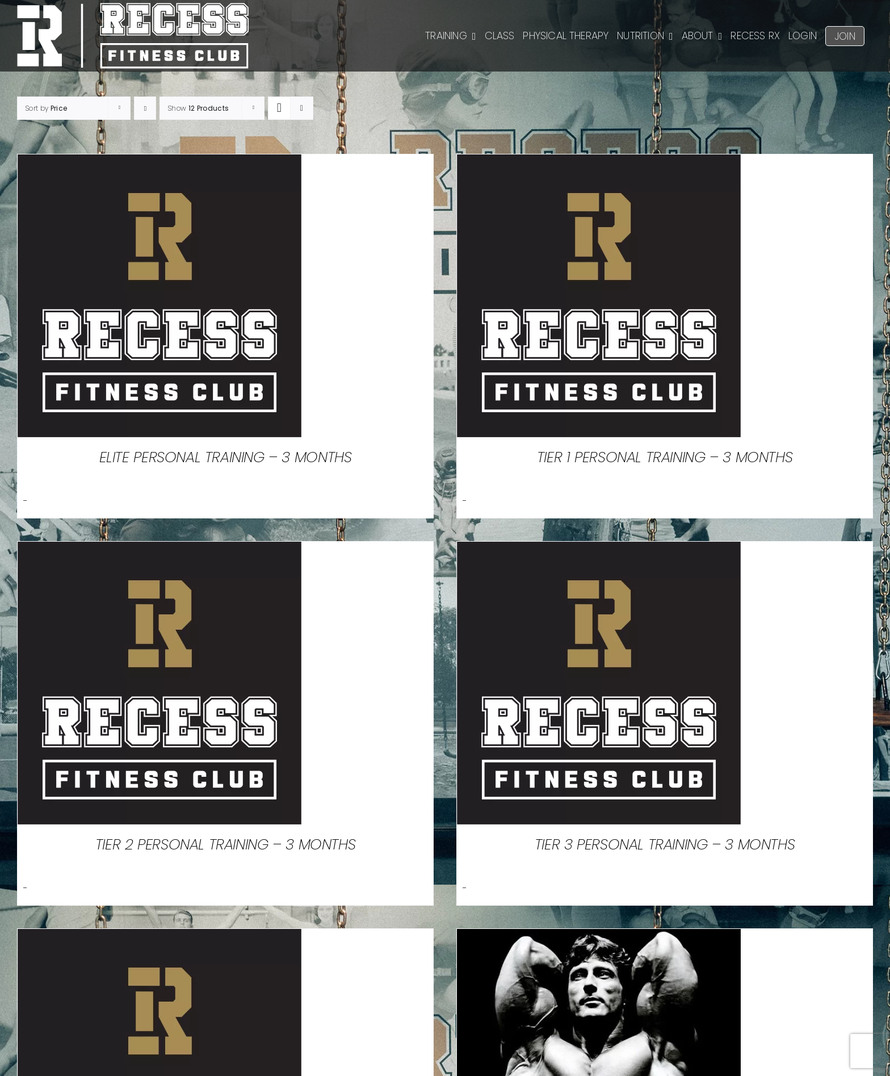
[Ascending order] (145, 108)
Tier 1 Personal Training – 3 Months (664, 457)
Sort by (46, 108)
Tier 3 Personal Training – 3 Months (665, 844)
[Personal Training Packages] (159, 938)
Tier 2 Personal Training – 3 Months (225, 844)
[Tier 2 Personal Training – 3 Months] (159, 551)
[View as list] (302, 108)
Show (198, 108)
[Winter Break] (599, 938)
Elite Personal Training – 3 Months (225, 457)
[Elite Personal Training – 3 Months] (159, 164)
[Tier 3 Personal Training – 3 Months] (599, 551)
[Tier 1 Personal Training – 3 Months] (599, 164)
